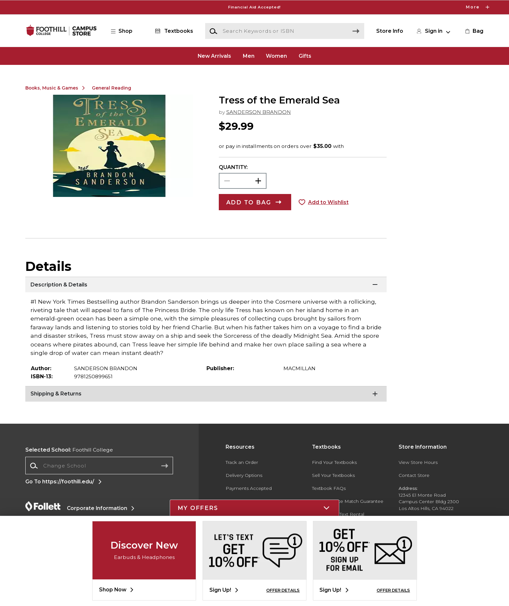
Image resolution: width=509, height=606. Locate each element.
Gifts (305, 56)
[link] (474, 31)
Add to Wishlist (328, 202)
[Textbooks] (173, 31)
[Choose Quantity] (242, 180)
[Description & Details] (205, 285)
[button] (125, 31)
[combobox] (99, 466)
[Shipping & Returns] (205, 394)
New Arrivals (214, 56)
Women (276, 56)
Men (249, 56)
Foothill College (69, 450)
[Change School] (99, 465)
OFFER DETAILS (283, 590)
